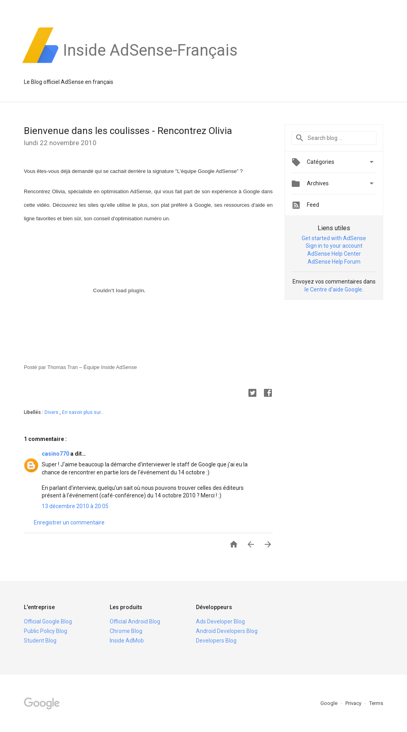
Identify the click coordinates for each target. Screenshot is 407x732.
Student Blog (40, 640)
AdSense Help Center (334, 253)
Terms (376, 703)
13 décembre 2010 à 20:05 (75, 506)
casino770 (56, 453)
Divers (52, 412)
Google (329, 703)
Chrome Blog (126, 631)
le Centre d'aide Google (333, 289)
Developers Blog (216, 640)
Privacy (353, 703)
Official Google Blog (48, 621)
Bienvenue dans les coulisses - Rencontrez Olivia (128, 130)
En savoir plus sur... (83, 412)
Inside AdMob (127, 640)
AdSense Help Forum (334, 261)
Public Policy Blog (45, 631)
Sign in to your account (334, 246)
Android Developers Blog (227, 631)
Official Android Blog (135, 621)
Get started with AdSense (334, 238)
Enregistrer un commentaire (69, 522)
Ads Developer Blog (220, 621)
